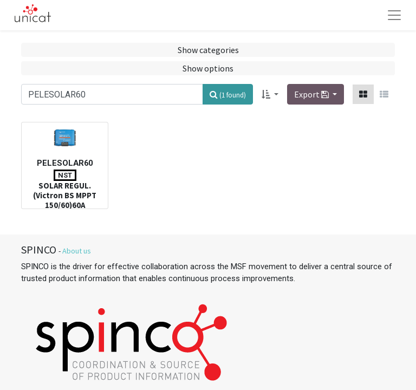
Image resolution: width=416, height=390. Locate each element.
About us (76, 251)
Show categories (208, 49)
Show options (208, 68)
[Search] (228, 94)
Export (312, 94)
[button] (270, 94)
